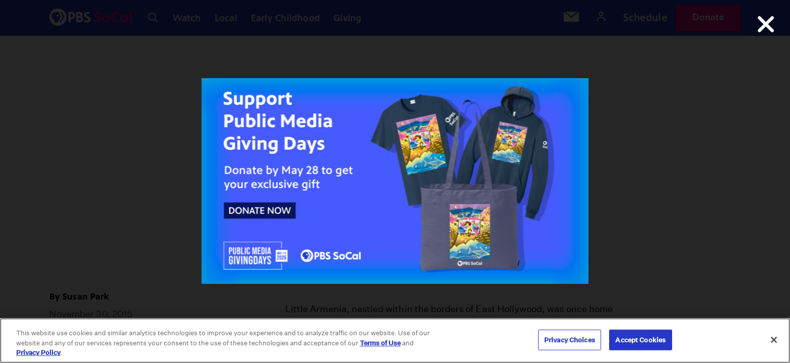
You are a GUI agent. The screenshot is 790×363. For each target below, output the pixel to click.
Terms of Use (380, 343)
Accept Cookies (640, 339)
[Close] (774, 340)
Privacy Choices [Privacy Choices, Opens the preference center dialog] (569, 339)
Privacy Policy (38, 352)
